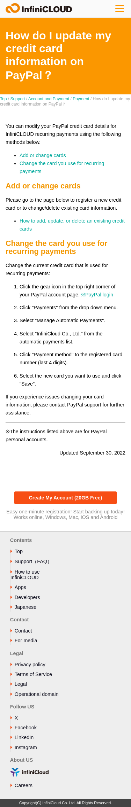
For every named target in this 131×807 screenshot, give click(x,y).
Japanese (25, 607)
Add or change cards (43, 155)
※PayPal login (97, 294)
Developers (27, 597)
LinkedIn (24, 737)
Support (17, 98)
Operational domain (37, 694)
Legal (21, 684)
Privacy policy (30, 664)
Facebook (26, 727)
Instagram (26, 747)
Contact (23, 631)
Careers (23, 785)
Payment (81, 98)
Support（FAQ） (33, 561)
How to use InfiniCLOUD (25, 574)
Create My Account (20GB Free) (65, 498)
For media (26, 640)
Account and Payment (48, 98)
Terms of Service (33, 674)
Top (3, 98)
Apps (20, 587)
